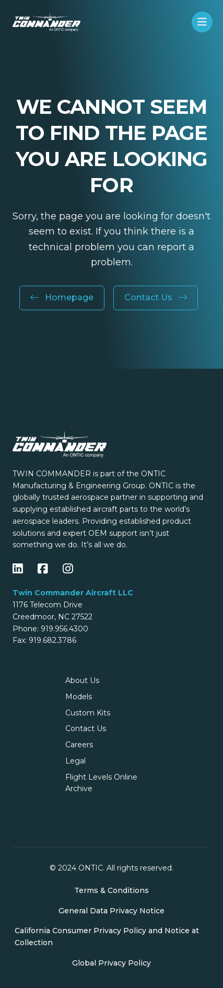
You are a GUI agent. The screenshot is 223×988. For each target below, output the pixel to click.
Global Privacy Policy (111, 963)
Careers (79, 744)
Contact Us (155, 297)
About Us (82, 680)
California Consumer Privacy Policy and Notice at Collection (107, 936)
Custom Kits (87, 713)
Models (78, 696)
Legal (75, 761)
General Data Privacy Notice (111, 910)
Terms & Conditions (111, 890)
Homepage (61, 297)
